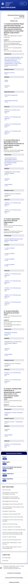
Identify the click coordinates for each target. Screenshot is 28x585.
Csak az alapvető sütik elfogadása (14, 577)
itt (16, 568)
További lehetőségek (14, 582)
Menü (23, 3)
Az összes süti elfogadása (14, 573)
